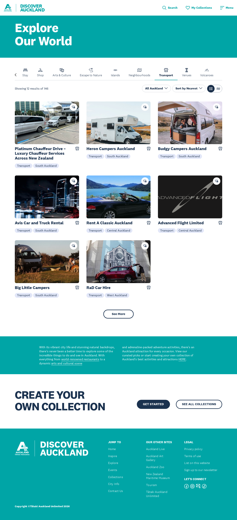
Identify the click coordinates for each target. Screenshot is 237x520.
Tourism (151, 485)
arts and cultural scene (66, 363)
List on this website (197, 463)
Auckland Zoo (155, 467)
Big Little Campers (32, 287)
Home (112, 449)
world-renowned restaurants (80, 359)
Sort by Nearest (189, 88)
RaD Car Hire (98, 287)
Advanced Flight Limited (181, 223)
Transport (23, 166)
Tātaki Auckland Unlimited (156, 494)
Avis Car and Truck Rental (39, 223)
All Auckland (156, 88)
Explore (113, 463)
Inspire (112, 456)
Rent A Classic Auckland (109, 223)
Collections (115, 477)
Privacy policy (193, 449)
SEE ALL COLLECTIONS (199, 404)
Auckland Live (155, 449)
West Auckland (117, 295)
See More (118, 314)
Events (112, 470)
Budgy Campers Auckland (182, 148)
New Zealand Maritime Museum (158, 476)
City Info (113, 484)
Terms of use (192, 456)
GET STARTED (153, 404)
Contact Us (115, 491)
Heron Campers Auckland (110, 148)
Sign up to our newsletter (201, 470)
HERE (182, 359)
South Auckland (45, 166)
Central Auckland (118, 230)
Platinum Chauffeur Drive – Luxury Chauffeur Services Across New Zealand (40, 153)
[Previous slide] (15, 74)
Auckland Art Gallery (154, 458)
